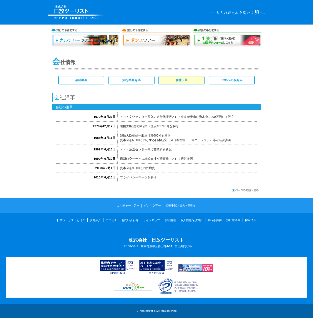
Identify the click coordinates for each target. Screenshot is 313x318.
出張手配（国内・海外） (227, 42)
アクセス (111, 220)
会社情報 (170, 220)
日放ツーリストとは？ (71, 220)
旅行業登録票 (131, 80)
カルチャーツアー (86, 42)
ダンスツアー (156, 42)
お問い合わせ (130, 220)
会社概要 (81, 80)
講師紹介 (95, 220)
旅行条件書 (215, 220)
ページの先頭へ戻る (245, 190)
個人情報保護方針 (191, 220)
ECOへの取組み (231, 80)
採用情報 (250, 220)
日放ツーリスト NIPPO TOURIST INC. (77, 12)
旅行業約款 (233, 220)
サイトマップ (151, 220)
